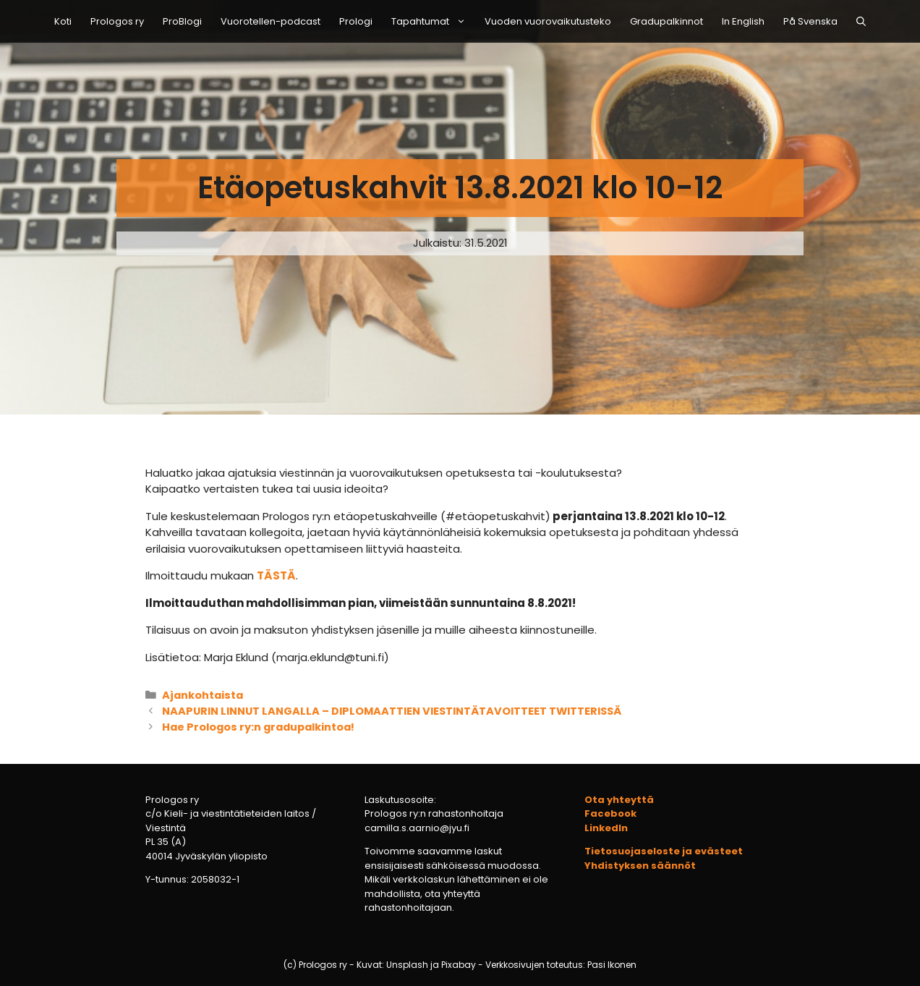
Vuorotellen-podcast (270, 21)
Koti (63, 21)
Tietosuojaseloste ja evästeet (663, 851)
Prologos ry (117, 21)
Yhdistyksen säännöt (640, 865)
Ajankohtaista (202, 695)
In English (743, 21)
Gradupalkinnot (666, 21)
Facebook (610, 813)
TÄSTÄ (276, 575)
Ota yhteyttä (619, 800)
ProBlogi (182, 21)
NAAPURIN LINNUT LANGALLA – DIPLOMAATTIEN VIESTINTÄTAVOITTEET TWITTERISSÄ (391, 711)
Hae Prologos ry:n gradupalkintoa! (258, 727)
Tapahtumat (433, 21)
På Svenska (810, 21)
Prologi (355, 21)
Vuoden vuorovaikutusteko (548, 21)
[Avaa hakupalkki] (861, 21)
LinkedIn (606, 828)
